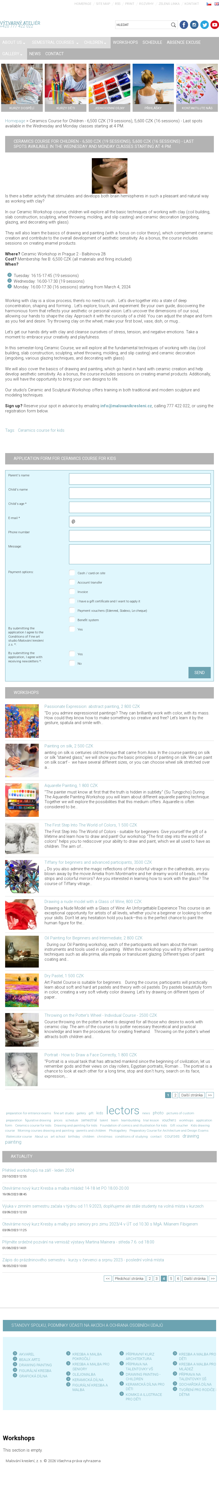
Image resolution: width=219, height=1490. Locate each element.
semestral (89, 1120)
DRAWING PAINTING (35, 1365)
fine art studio (64, 1113)
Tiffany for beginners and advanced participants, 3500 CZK (98, 862)
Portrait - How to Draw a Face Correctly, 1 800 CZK (90, 1055)
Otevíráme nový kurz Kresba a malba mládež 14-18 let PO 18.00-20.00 (65, 1188)
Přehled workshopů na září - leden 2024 (38, 1170)
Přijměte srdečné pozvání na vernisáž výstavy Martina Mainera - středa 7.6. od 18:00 (78, 1242)
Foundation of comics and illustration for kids (133, 1125)
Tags (9, 430)
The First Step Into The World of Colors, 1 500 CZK (90, 825)
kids (99, 1113)
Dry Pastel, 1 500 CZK (64, 976)
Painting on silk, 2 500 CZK (68, 746)
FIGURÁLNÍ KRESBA (35, 1371)
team (114, 1120)
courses (172, 1136)
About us (41, 1136)
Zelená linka (169, 4)
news (146, 1113)
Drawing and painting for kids (75, 1125)
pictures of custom (180, 1113)
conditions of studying (131, 1136)
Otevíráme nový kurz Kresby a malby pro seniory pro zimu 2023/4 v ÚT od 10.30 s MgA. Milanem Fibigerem (100, 1224)
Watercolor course (19, 1136)
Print (129, 4)
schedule (71, 1120)
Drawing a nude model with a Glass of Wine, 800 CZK (93, 901)
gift (91, 1113)
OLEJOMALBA (84, 1374)
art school (58, 1136)
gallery (81, 1113)
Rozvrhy (146, 4)
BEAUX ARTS (29, 1359)
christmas (104, 1136)
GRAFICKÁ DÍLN (32, 1376)
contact (156, 1136)
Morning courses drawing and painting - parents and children (62, 1131)
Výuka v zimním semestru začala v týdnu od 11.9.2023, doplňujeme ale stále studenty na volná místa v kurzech (103, 1206)
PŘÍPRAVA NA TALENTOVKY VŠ (139, 1366)
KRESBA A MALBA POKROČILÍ (87, 1356)
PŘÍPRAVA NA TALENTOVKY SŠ (192, 1376)
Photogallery (118, 1131)
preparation (14, 1120)
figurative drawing (38, 1120)
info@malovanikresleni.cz (126, 406)
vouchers (169, 1120)
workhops (186, 1120)
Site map (103, 4)
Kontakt (191, 4)
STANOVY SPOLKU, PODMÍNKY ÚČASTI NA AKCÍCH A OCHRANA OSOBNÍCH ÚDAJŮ (87, 1325)
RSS (117, 4)
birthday (74, 1136)
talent (104, 1120)
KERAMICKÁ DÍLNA (88, 1380)
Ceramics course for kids (41, 430)
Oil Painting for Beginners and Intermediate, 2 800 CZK (93, 938)
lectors (122, 1110)
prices (58, 1120)
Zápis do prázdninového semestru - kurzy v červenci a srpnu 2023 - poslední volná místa (83, 1260)
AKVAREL (27, 1354)
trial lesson (151, 1120)
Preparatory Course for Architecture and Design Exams (168, 1131)
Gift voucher (179, 1125)
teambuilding (130, 1120)
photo (158, 1113)
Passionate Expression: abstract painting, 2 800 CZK (92, 706)
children (88, 1136)
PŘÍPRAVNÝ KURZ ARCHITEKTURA (140, 1356)
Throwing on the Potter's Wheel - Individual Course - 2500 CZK (100, 1015)
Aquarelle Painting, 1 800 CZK (71, 785)
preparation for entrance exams (28, 1113)
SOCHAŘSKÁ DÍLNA (195, 1384)
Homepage (82, 4)
